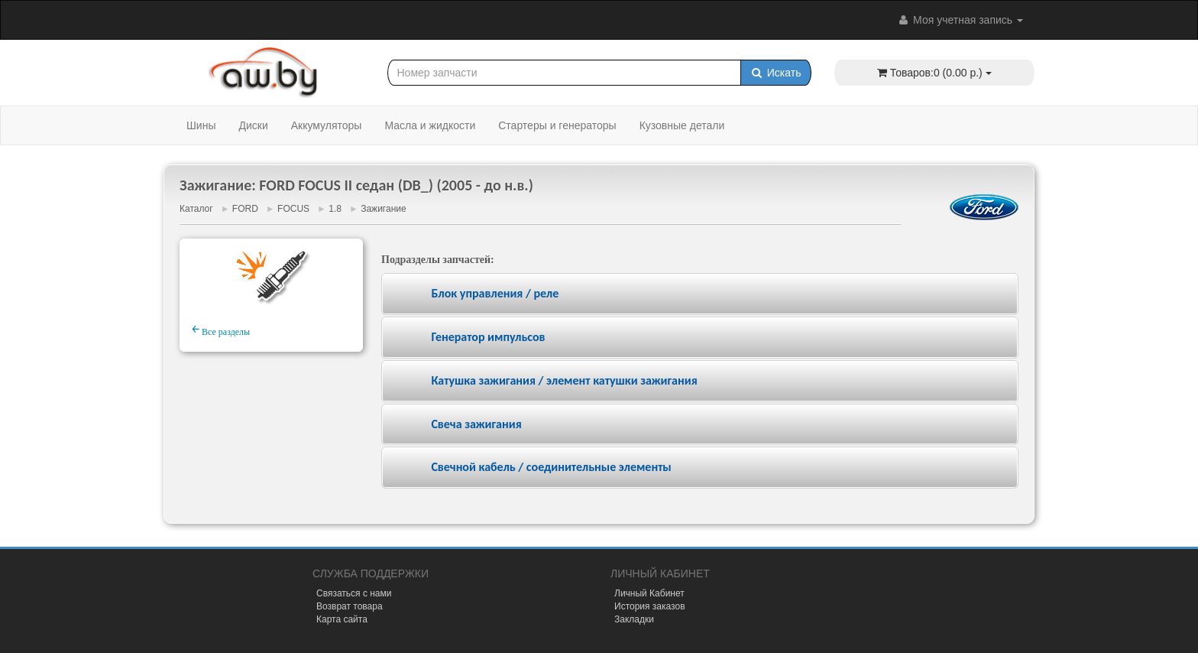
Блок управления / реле (495, 293)
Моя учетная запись (959, 20)
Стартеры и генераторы (557, 125)
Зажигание (383, 208)
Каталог (196, 208)
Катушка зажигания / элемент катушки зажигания (564, 380)
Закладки (634, 619)
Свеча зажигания (476, 424)
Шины (200, 125)
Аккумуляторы (326, 125)
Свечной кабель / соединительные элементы (551, 467)
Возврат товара (349, 606)
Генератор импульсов (488, 337)
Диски (252, 125)
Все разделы (221, 329)
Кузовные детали (682, 125)
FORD (245, 208)
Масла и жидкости (429, 125)
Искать (775, 73)
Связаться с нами (353, 593)
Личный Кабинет (649, 593)
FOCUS (293, 208)
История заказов (649, 606)
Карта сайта (341, 619)
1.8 (335, 208)
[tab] (699, 294)
